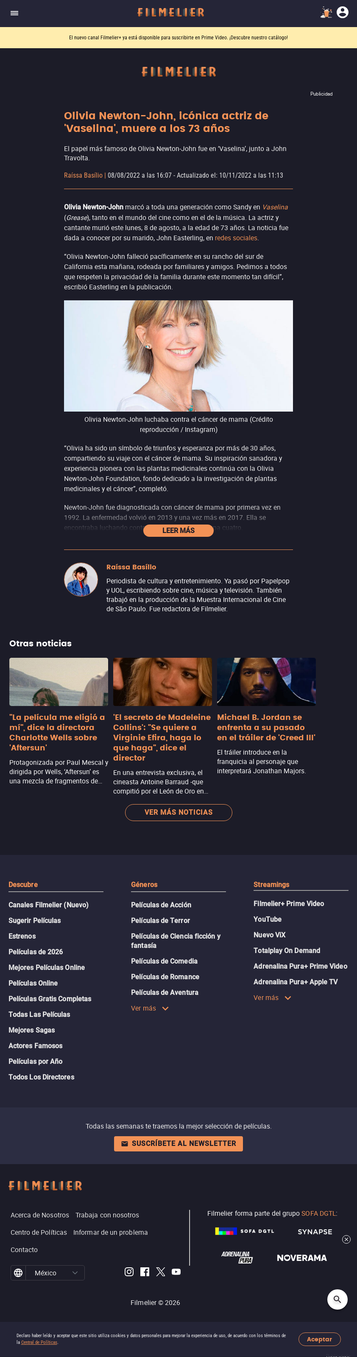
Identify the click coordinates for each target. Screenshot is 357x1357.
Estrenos (22, 936)
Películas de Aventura (164, 993)
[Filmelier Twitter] (160, 1273)
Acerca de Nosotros (40, 1215)
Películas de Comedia (164, 961)
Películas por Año (35, 1062)
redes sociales (236, 237)
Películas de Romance (165, 977)
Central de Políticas (39, 1342)
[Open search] (337, 1299)
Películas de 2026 (35, 952)
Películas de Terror (160, 921)
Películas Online (33, 983)
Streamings (271, 885)
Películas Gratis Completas (49, 999)
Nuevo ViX (269, 935)
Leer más (178, 531)
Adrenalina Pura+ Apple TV (295, 982)
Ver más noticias (179, 812)
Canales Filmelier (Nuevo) (48, 905)
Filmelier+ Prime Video (289, 904)
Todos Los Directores (41, 1077)
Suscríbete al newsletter (178, 1144)
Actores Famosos (35, 1046)
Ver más (150, 1008)
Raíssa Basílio (83, 175)
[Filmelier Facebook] (144, 1273)
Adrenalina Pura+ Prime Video (300, 966)
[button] (74, 1273)
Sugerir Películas (34, 921)
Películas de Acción (161, 905)
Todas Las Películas (39, 1015)
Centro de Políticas (39, 1232)
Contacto (24, 1249)
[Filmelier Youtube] (176, 1273)
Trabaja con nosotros (107, 1215)
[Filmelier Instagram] (129, 1273)
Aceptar (319, 1339)
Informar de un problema (110, 1232)
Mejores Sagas (31, 1030)
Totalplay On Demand (287, 951)
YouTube (268, 919)
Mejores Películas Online (46, 968)
